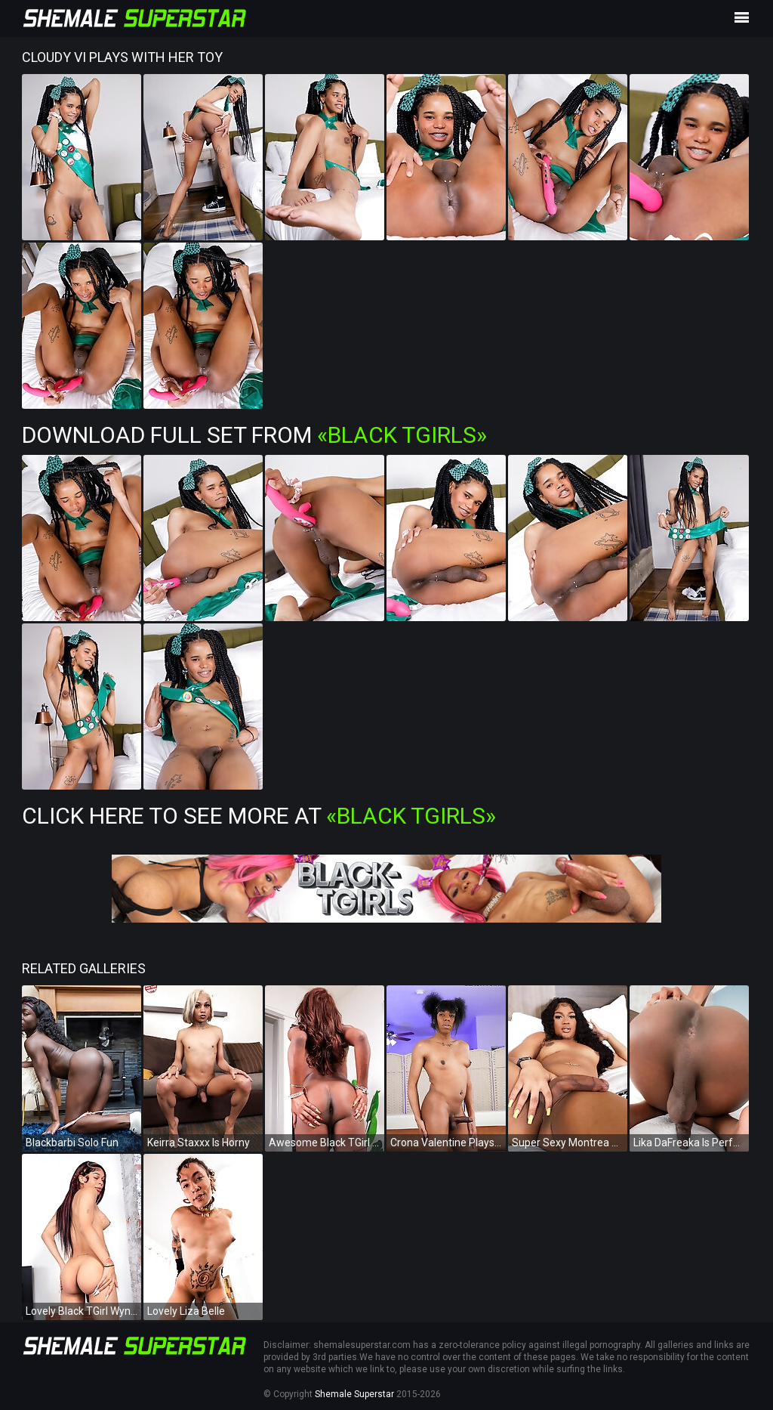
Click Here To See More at (259, 815)
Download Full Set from (254, 435)
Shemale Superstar (354, 1394)
